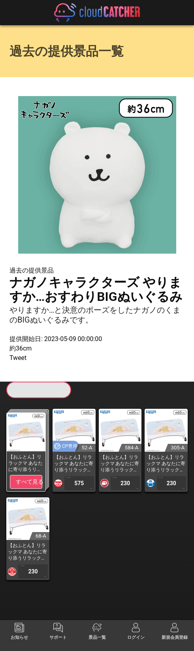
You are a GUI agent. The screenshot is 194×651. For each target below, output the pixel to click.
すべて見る (29, 482)
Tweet (17, 358)
